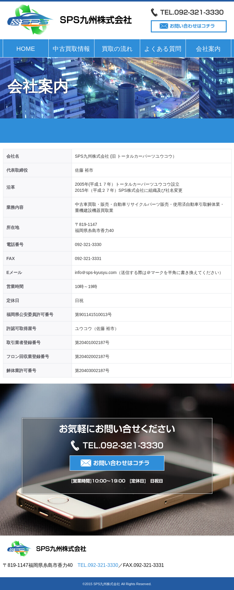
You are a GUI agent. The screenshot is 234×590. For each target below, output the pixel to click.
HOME (25, 48)
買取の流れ (117, 48)
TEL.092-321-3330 (97, 565)
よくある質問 (162, 48)
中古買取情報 (71, 48)
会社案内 (208, 48)
